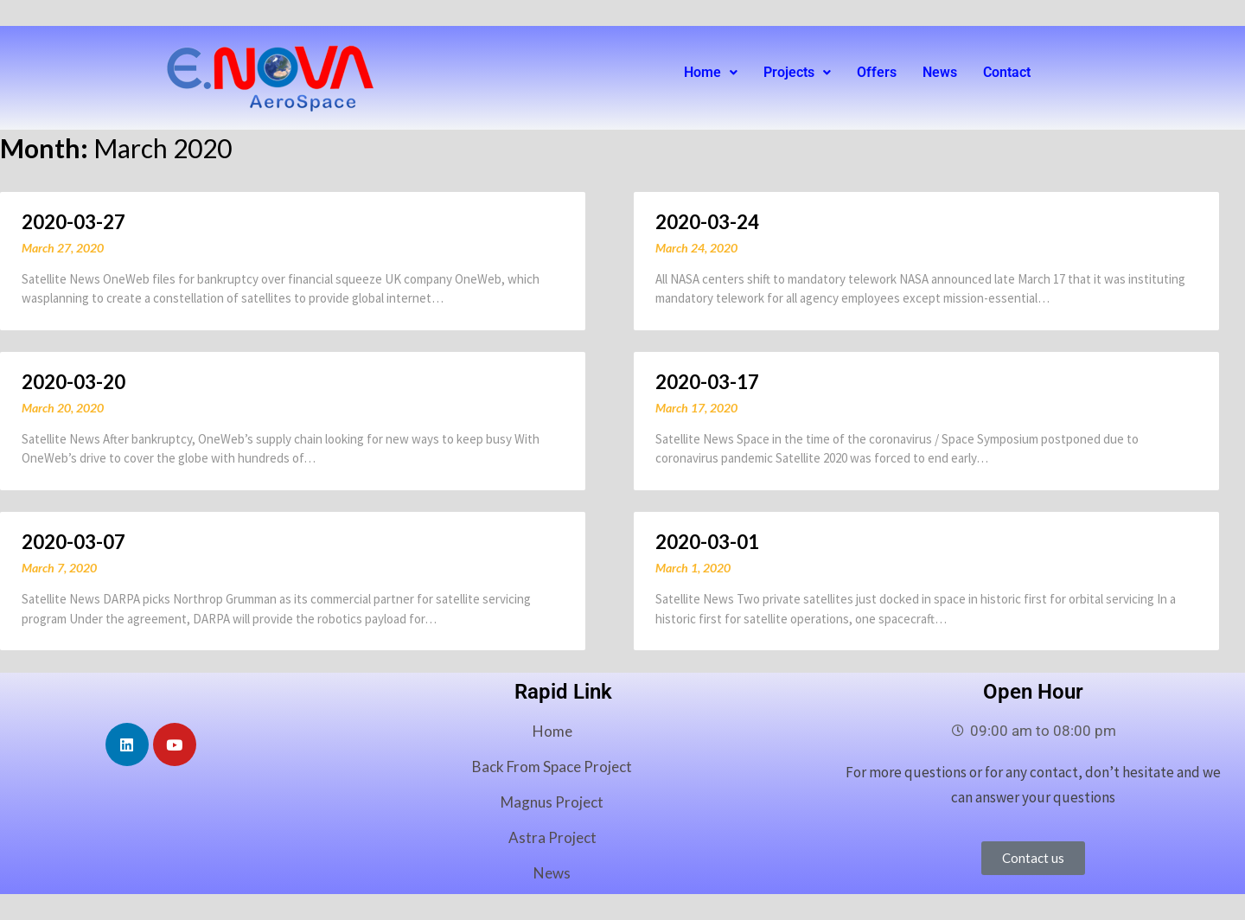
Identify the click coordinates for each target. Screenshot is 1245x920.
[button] (710, 72)
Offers (877, 72)
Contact (1007, 72)
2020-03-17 (707, 381)
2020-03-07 (73, 541)
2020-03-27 (73, 221)
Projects (797, 72)
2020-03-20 (73, 381)
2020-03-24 (707, 221)
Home (710, 72)
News (940, 72)
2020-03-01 (707, 541)
